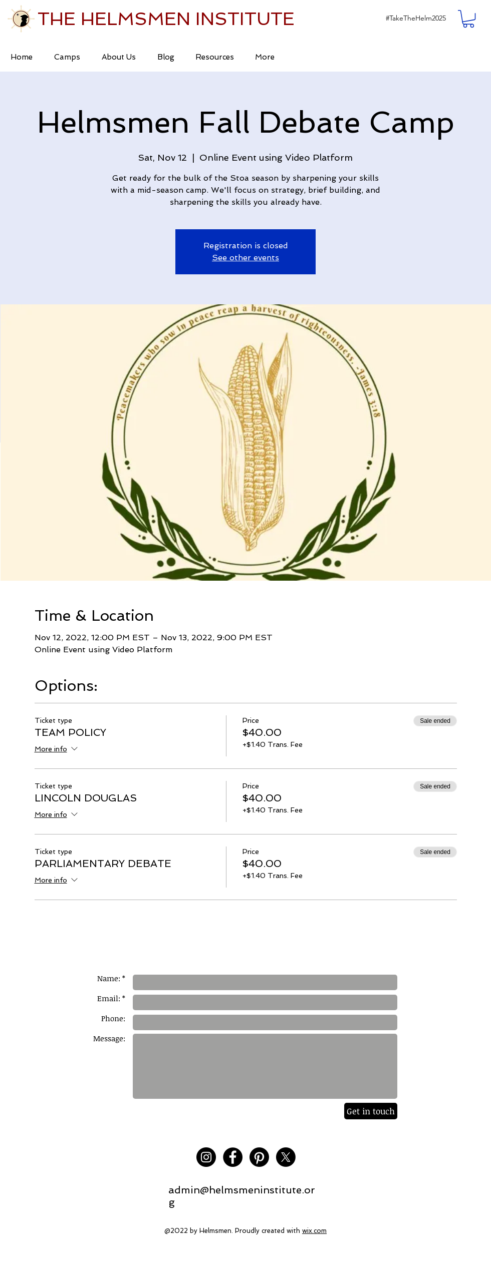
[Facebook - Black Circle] (232, 1157)
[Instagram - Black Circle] (206, 1157)
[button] (416, 18)
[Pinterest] (259, 1157)
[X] (286, 1157)
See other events (245, 257)
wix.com (314, 1230)
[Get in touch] (370, 1111)
